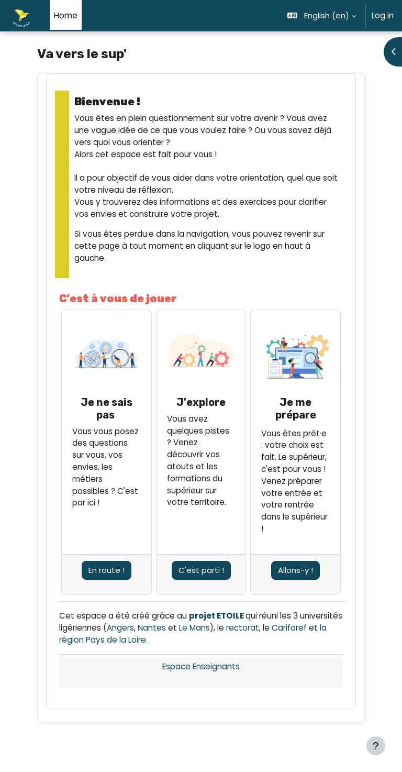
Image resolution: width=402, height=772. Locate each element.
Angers (120, 627)
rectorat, (243, 627)
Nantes (152, 627)
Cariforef (289, 627)
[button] (322, 15)
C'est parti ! (201, 570)
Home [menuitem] (65, 15)
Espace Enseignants (201, 666)
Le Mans (194, 627)
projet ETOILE (216, 615)
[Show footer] (375, 745)
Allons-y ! (295, 570)
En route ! (106, 570)
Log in (383, 15)
